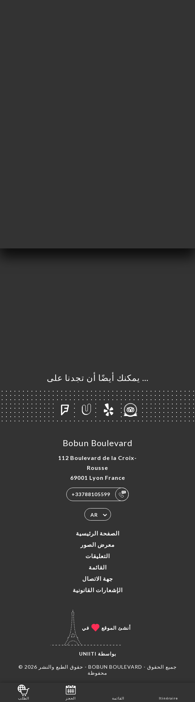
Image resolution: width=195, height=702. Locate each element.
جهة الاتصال (97, 578)
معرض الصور (97, 544)
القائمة (98, 567)
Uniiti (87, 654)
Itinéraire (168, 692)
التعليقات (97, 555)
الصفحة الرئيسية (97, 533)
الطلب (23, 692)
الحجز (70, 692)
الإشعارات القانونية (98, 589)
